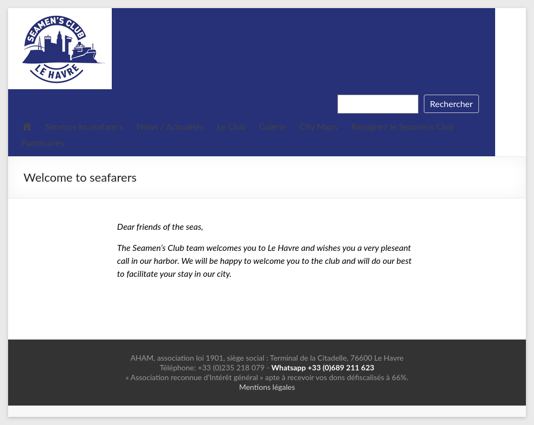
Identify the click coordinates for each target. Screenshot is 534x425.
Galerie (272, 126)
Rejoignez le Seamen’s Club (402, 126)
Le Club (231, 126)
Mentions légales (267, 386)
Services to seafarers (84, 126)
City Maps (319, 126)
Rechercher (451, 103)
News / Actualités (170, 126)
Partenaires (43, 142)
